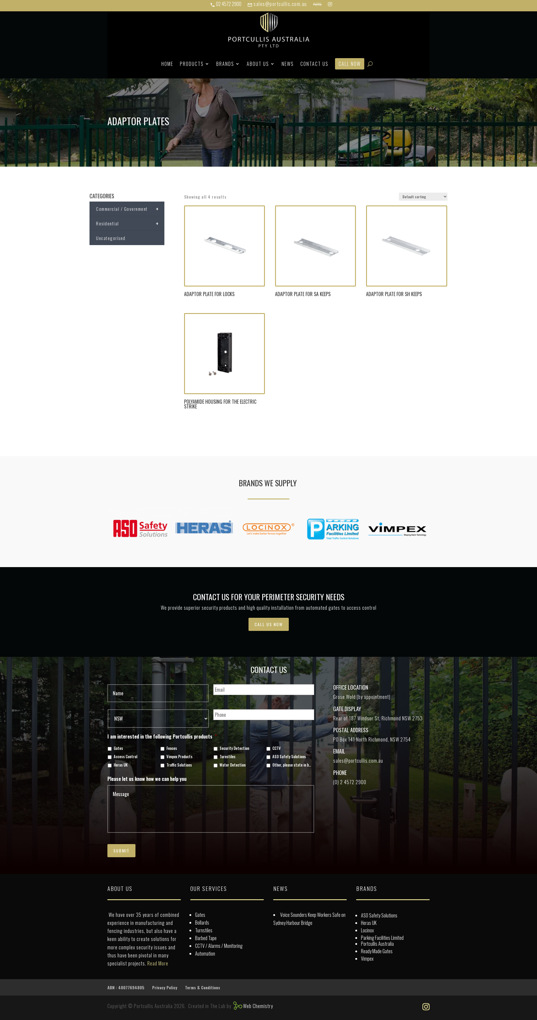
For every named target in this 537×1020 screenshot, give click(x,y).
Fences (171, 748)
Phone (340, 772)
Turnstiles (227, 756)
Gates (118, 748)
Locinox (367, 930)
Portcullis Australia (377, 943)
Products (192, 63)
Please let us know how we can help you (146, 779)
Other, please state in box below (292, 765)
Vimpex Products (179, 756)
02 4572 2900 (225, 3)
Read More (157, 963)
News (288, 63)
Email (339, 751)
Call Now (350, 63)
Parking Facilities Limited (382, 937)
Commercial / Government (130, 209)
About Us (258, 63)
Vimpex (367, 958)
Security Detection (234, 748)
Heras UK (121, 765)
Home (167, 63)
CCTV (276, 748)
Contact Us (314, 63)
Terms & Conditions (202, 987)
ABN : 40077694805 (125, 987)
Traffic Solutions (179, 765)
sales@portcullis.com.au (277, 3)
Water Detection (233, 765)
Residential (130, 223)
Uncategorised (111, 238)
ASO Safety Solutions (289, 756)
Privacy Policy (164, 987)
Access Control (125, 756)
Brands (225, 63)
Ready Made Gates (377, 951)
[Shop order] (423, 197)
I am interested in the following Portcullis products (162, 736)
